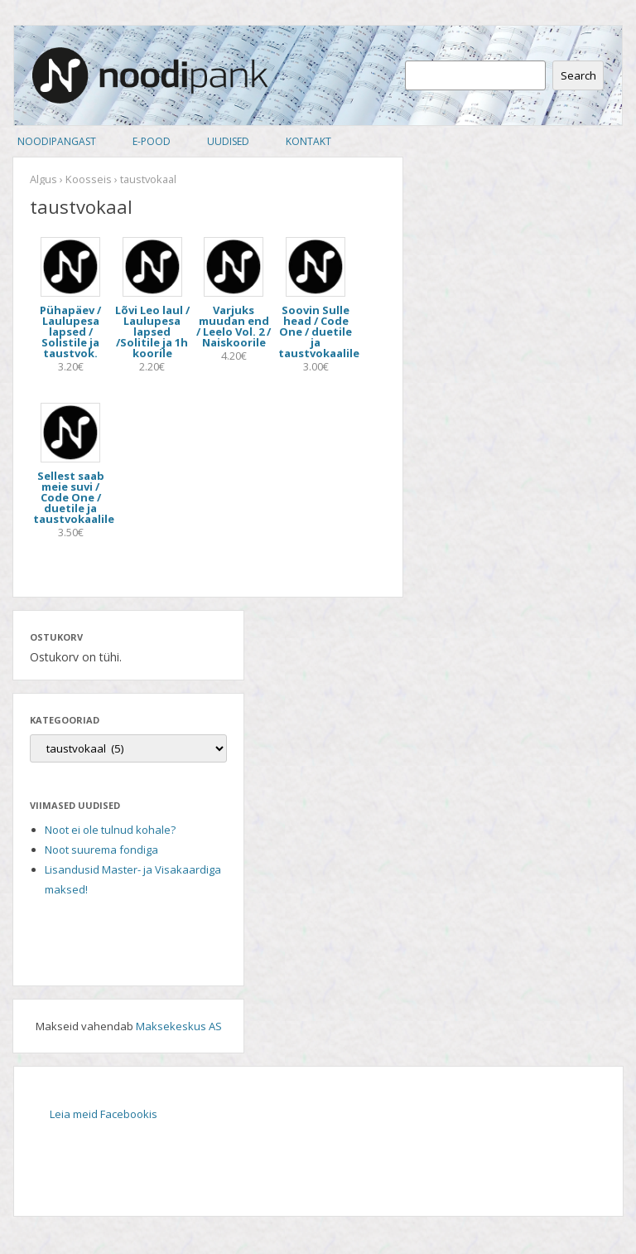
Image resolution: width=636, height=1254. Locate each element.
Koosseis (88, 179)
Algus (43, 179)
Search (578, 75)
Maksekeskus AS (179, 1026)
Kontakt (308, 141)
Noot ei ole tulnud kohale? (110, 829)
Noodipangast (56, 141)
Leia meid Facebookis (103, 1113)
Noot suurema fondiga (101, 849)
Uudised (228, 141)
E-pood (151, 141)
